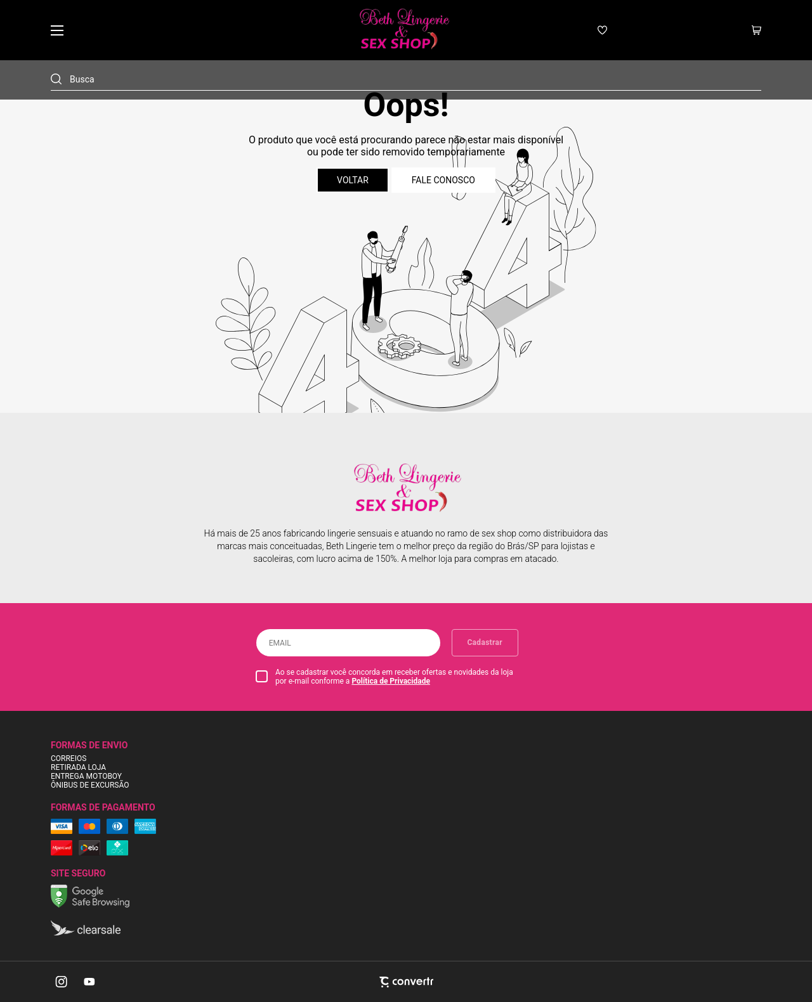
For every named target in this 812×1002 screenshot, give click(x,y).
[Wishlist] (602, 30)
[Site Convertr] (406, 982)
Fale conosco (443, 180)
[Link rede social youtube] (89, 981)
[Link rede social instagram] (62, 981)
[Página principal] (403, 30)
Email (280, 643)
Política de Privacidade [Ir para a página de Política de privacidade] (390, 681)
